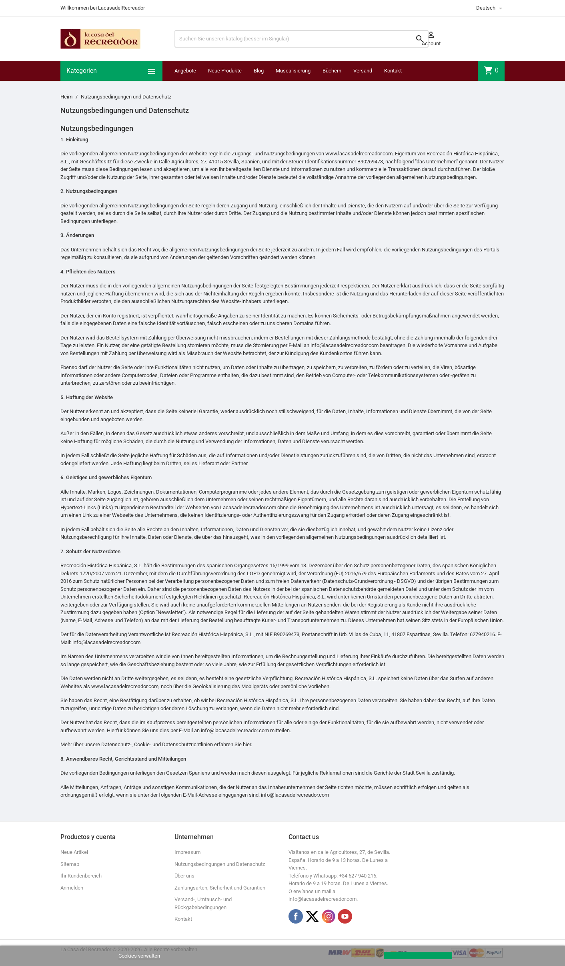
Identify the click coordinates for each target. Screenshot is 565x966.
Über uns (184, 876)
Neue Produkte (225, 71)
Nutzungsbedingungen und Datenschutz (219, 864)
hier (247, 744)
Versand (362, 71)
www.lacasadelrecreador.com (359, 154)
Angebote (185, 71)
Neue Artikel (74, 852)
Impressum (187, 852)
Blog (259, 71)
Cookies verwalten (139, 956)
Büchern (332, 71)
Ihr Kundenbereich (81, 876)
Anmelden (71, 888)
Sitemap (69, 864)
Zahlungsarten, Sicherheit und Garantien (219, 888)
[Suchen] (301, 39)
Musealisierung (293, 71)
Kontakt (393, 71)
